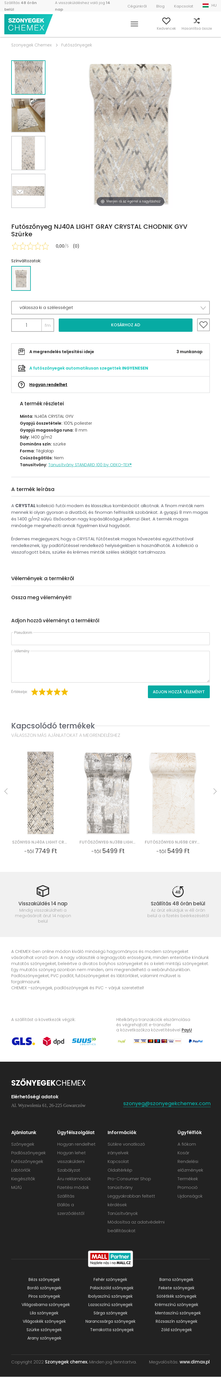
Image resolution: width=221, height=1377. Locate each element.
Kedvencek (155, 28)
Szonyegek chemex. (66, 1362)
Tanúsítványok (123, 1214)
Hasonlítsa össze (186, 28)
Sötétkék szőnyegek (177, 1296)
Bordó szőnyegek (44, 1288)
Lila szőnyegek (44, 1313)
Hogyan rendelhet (48, 384)
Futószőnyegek (76, 45)
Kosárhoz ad (125, 325)
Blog (160, 6)
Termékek (188, 1179)
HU (214, 5)
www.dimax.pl (195, 1362)
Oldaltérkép (120, 1170)
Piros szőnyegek (44, 1296)
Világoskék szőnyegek (44, 1321)
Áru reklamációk (74, 1179)
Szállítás (66, 1196)
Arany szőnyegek (44, 1338)
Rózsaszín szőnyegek (176, 1321)
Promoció (188, 1188)
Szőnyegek (22, 1144)
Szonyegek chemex (29, 24)
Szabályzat (68, 1170)
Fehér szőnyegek (110, 1280)
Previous (35, 215)
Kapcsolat (183, 6)
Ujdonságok (190, 1196)
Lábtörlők (21, 1170)
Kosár (212, 28)
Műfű (16, 1188)
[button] (110, 307)
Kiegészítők (23, 1179)
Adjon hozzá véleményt (179, 692)
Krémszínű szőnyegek (176, 1305)
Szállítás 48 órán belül (178, 903)
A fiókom (132, 28)
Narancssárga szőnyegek (110, 1321)
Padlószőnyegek (28, 1153)
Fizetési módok (73, 1188)
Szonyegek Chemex (31, 45)
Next (22, 215)
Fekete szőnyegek (177, 1288)
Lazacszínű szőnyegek (110, 1305)
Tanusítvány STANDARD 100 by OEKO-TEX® (90, 465)
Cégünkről (137, 6)
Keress (113, 28)
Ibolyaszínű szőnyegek (110, 1296)
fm (48, 325)
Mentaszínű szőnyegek (178, 1313)
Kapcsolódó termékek (53, 725)
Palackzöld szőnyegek (112, 1288)
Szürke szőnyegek (44, 1330)
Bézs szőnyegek (44, 1280)
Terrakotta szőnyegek (112, 1330)
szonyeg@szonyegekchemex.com (167, 1103)
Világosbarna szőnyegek (46, 1305)
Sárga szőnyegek (110, 1313)
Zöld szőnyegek (176, 1330)
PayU (187, 1030)
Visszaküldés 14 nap (43, 903)
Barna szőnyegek (176, 1280)
